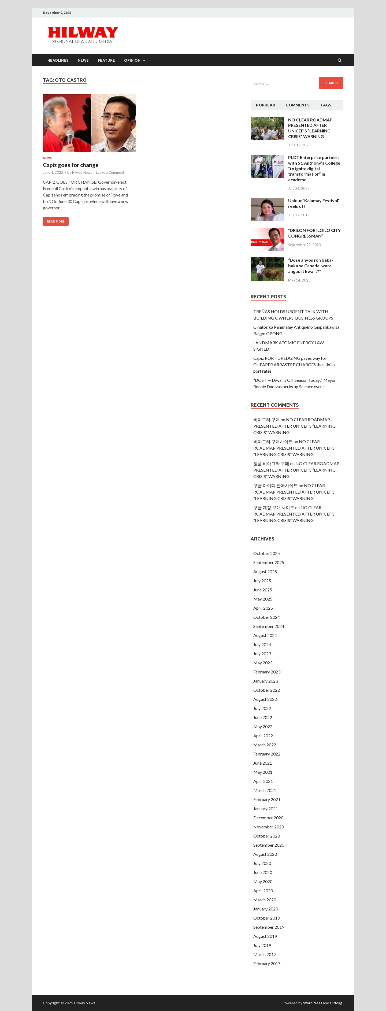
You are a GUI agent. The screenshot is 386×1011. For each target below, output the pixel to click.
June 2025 (262, 589)
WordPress (312, 1003)
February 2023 (266, 671)
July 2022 (262, 708)
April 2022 (263, 735)
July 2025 (262, 580)
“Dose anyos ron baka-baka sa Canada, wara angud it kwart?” (310, 265)
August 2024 (265, 635)
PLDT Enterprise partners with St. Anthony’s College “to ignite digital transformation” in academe (314, 168)
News (83, 60)
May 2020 (262, 881)
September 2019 (268, 926)
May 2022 (262, 726)
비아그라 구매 (266, 419)
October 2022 (266, 689)
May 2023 (262, 662)
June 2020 (262, 872)
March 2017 (264, 954)
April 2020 (263, 890)
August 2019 (265, 936)
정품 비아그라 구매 (271, 463)
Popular (265, 105)
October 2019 (266, 917)
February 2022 (266, 753)
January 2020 (265, 908)
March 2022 (264, 744)
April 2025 (263, 607)
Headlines (58, 60)
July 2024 (262, 644)
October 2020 (266, 835)
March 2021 (264, 790)
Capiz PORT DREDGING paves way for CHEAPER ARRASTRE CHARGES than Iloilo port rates (294, 364)
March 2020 (264, 899)
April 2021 (263, 781)
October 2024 (266, 617)
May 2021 (262, 772)
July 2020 (262, 863)
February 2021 (266, 799)
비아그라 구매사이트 (273, 441)
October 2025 (266, 553)
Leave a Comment (110, 172)
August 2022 (265, 699)
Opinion (132, 60)
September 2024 (268, 626)
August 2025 (265, 571)
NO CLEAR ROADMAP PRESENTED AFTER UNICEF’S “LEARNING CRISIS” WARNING (310, 128)
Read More (56, 221)
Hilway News (82, 172)
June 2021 (262, 762)
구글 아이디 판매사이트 (275, 485)
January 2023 (265, 680)
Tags (325, 105)
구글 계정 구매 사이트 (273, 507)
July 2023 (262, 653)
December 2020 (268, 817)
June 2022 (262, 717)
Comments (298, 105)
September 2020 (268, 844)
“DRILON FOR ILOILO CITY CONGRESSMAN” (314, 233)
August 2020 (265, 854)
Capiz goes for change (71, 164)
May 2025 (262, 598)
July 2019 (262, 945)
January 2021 (265, 808)
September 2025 (268, 562)
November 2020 (268, 826)
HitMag (336, 1003)
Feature (106, 60)
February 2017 (266, 963)
